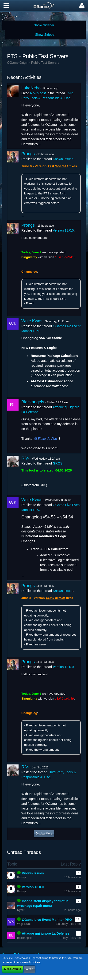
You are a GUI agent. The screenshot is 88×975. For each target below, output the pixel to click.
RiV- (25, 458)
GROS (57, 463)
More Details (12, 969)
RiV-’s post (38, 93)
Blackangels (32, 402)
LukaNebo (31, 88)
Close (29, 969)
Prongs (28, 153)
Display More (44, 833)
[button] (6, 6)
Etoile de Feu (47, 438)
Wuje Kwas (31, 321)
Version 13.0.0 (63, 230)
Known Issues (63, 159)
